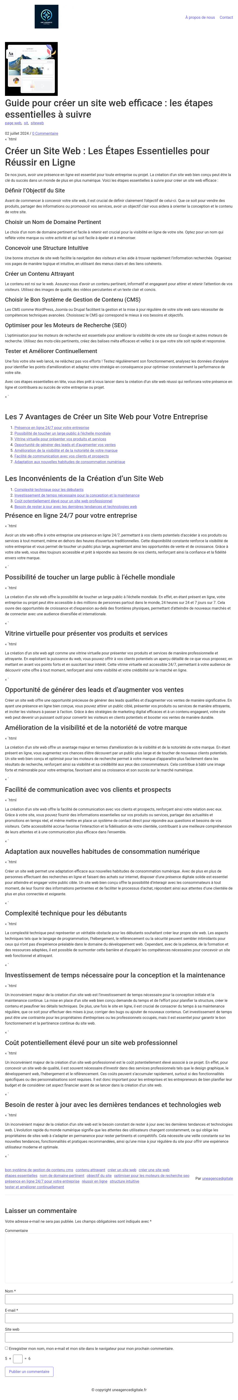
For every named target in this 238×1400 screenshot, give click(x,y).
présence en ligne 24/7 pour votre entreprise (42, 1181)
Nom (10, 1291)
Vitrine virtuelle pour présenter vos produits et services (60, 439)
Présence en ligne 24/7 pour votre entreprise (51, 427)
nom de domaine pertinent (62, 1175)
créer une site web (154, 1170)
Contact (226, 17)
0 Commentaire (45, 133)
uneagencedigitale (217, 1178)
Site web (12, 1329)
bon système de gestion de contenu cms (39, 1170)
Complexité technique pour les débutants (49, 489)
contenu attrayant (90, 1170)
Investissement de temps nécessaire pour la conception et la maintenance (77, 495)
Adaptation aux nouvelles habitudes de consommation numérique (69, 462)
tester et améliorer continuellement (34, 1187)
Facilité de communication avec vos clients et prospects (61, 456)
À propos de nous (200, 17)
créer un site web (122, 1170)
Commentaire (16, 1231)
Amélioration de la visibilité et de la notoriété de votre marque (66, 450)
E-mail (11, 1310)
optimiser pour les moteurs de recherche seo (151, 1175)
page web (13, 123)
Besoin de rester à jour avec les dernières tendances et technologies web (75, 506)
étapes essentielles (21, 1175)
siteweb (37, 123)
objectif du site (99, 1175)
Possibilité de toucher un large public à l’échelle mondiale (62, 433)
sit (26, 123)
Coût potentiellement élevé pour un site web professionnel (63, 501)
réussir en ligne (94, 1181)
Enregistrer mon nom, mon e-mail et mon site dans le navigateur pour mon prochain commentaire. (91, 1349)
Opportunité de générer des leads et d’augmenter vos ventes (65, 445)
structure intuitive (124, 1181)
